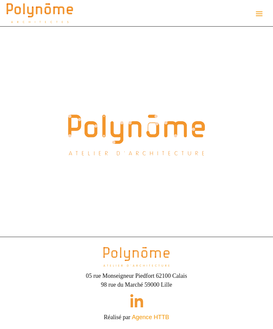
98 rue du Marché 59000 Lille (136, 284)
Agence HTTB (150, 317)
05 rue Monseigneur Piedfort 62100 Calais (136, 276)
